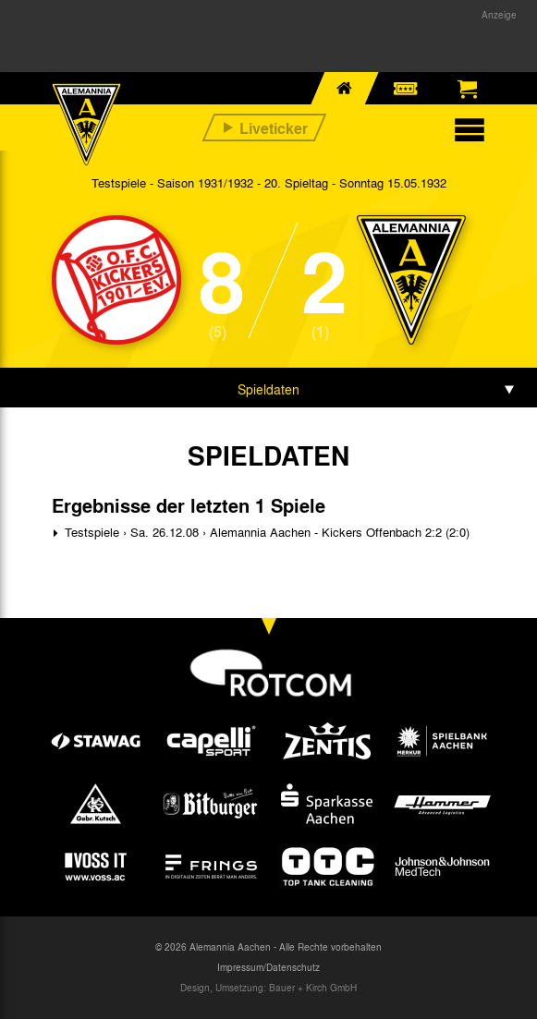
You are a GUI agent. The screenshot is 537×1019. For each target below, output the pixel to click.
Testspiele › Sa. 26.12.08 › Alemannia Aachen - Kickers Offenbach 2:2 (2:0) (265, 531)
